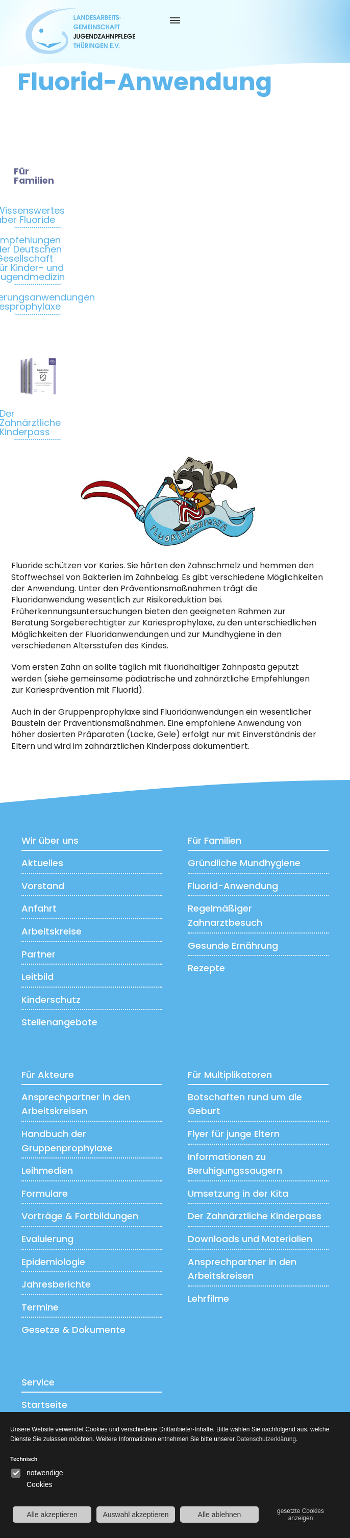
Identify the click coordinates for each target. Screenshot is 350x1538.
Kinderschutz (51, 999)
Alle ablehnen (219, 1514)
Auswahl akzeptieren (135, 1514)
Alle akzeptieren (52, 1514)
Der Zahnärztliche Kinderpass (254, 1215)
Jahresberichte (56, 1283)
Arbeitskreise (51, 930)
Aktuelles (42, 862)
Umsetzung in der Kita (238, 1193)
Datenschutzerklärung (266, 1439)
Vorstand (42, 885)
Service (38, 1381)
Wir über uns (50, 840)
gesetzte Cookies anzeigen (300, 1514)
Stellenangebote (59, 1021)
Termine (40, 1306)
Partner (38, 953)
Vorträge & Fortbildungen (79, 1215)
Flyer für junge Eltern (234, 1133)
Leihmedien (47, 1170)
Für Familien (214, 840)
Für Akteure (47, 1074)
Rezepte (206, 967)
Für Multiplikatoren (230, 1074)
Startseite (44, 1404)
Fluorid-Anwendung (233, 885)
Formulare (44, 1193)
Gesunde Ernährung (233, 945)
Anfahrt (39, 908)
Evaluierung (47, 1238)
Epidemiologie (53, 1261)
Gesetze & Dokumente (73, 1329)
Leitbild (37, 976)
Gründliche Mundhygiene (244, 862)
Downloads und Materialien (250, 1238)
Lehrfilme (208, 1298)
